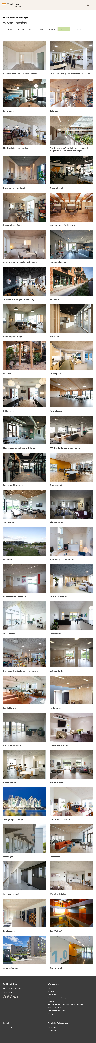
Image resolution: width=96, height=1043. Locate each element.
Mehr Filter (64, 29)
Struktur (41, 29)
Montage (52, 29)
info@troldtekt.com (10, 992)
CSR (49, 988)
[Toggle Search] (88, 5)
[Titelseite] (11, 5)
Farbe (31, 29)
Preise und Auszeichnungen (57, 998)
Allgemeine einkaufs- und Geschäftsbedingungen (65, 1004)
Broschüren (52, 1027)
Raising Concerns (54, 1014)
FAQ (49, 1034)
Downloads (52, 1030)
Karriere (51, 991)
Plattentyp (21, 29)
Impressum (52, 1001)
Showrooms (7, 1027)
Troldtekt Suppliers (54, 1007)
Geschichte (52, 995)
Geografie (9, 29)
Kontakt (6, 1023)
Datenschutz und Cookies (57, 1011)
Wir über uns (54, 984)
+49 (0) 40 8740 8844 (13, 988)
